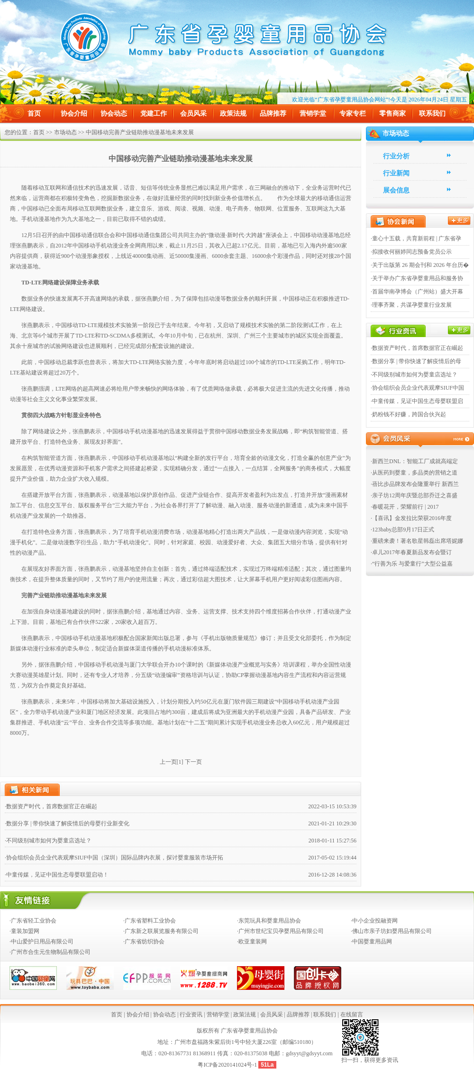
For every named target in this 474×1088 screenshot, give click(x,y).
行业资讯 (191, 1014)
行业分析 (396, 156)
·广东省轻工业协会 (32, 920)
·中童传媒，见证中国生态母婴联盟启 (417, 401)
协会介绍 (74, 113)
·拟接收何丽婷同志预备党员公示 (411, 251)
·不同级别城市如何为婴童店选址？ (48, 840)
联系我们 (432, 113)
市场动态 (65, 132)
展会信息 (396, 190)
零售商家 (392, 113)
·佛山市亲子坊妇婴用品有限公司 (391, 931)
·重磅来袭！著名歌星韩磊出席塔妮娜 (417, 541)
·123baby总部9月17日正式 (402, 529)
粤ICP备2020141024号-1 (228, 1064)
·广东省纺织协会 (143, 941)
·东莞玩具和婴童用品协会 (269, 920)
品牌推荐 (273, 113)
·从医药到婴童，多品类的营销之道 (414, 472)
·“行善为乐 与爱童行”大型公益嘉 (412, 563)
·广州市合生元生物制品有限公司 (50, 952)
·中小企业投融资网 (374, 920)
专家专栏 (352, 113)
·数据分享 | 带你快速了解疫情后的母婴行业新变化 (67, 823)
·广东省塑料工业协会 (149, 920)
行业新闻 (396, 173)
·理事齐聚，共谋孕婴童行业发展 (411, 305)
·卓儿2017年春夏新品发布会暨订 (411, 552)
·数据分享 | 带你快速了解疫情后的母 (416, 361)
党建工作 (153, 113)
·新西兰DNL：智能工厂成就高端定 (414, 461)
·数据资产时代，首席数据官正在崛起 (51, 806)
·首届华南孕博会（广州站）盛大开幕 (417, 291)
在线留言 (351, 1014)
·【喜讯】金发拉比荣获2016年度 (411, 518)
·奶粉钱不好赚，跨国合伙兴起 (408, 414)
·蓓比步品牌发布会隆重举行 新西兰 (415, 484)
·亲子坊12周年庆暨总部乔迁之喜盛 (414, 495)
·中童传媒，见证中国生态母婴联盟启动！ (57, 874)
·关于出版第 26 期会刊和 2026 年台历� (420, 265)
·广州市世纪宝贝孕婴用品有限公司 (280, 931)
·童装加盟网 (24, 931)
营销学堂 (313, 113)
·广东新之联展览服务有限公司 (161, 931)
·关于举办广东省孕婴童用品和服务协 (417, 278)
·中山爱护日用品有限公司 (41, 941)
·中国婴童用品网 (371, 941)
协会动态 (113, 113)
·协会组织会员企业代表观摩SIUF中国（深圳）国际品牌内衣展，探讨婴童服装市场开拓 (114, 857)
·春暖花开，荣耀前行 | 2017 (404, 506)
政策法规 (233, 113)
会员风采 (193, 113)
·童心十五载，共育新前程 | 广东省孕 (416, 238)
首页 (34, 113)
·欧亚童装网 (252, 941)
